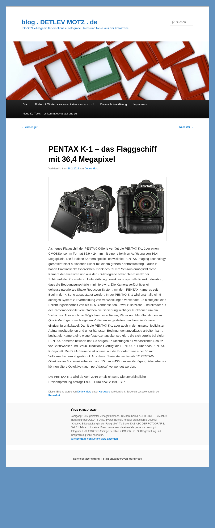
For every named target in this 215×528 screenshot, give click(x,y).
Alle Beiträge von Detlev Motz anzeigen (96, 438)
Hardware (104, 391)
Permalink (54, 395)
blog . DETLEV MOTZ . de (59, 22)
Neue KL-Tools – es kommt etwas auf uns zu (50, 113)
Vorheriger (29, 127)
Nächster (186, 127)
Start (25, 104)
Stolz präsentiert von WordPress (122, 458)
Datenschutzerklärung (113, 104)
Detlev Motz (91, 168)
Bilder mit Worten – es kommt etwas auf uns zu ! (64, 104)
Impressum (140, 104)
